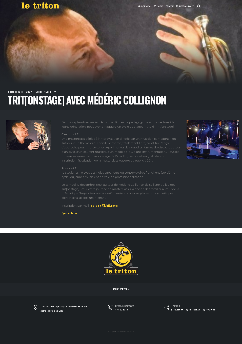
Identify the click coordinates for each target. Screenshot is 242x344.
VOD (170, 6)
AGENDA (144, 6)
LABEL (159, 6)
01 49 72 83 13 (121, 309)
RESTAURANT (185, 6)
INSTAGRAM (193, 309)
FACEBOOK (177, 309)
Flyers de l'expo (69, 213)
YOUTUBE (209, 309)
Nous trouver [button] (121, 289)
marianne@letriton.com (104, 205)
